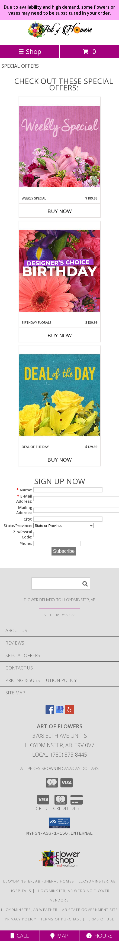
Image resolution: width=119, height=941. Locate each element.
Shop (29, 51)
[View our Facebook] (50, 712)
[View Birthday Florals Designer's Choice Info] (59, 270)
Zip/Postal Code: (22, 534)
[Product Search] (60, 583)
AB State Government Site (90, 909)
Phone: (26, 543)
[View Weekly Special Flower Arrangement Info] (59, 146)
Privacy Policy (20, 919)
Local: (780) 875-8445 (59, 754)
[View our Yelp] (69, 712)
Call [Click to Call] (20, 935)
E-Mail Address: (24, 499)
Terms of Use (100, 919)
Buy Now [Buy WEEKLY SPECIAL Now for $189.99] (59, 211)
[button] (59, 823)
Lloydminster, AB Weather (29, 909)
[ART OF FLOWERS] (59, 37)
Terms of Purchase (61, 919)
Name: (24, 489)
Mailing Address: (24, 510)
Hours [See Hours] (99, 935)
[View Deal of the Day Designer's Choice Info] (59, 395)
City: (28, 519)
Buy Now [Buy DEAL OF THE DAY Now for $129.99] (59, 459)
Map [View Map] (59, 935)
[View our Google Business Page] (59, 712)
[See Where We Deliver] (59, 614)
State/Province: (18, 525)
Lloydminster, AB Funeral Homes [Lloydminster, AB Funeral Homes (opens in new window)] (38, 881)
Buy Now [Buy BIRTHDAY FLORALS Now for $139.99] (59, 335)
